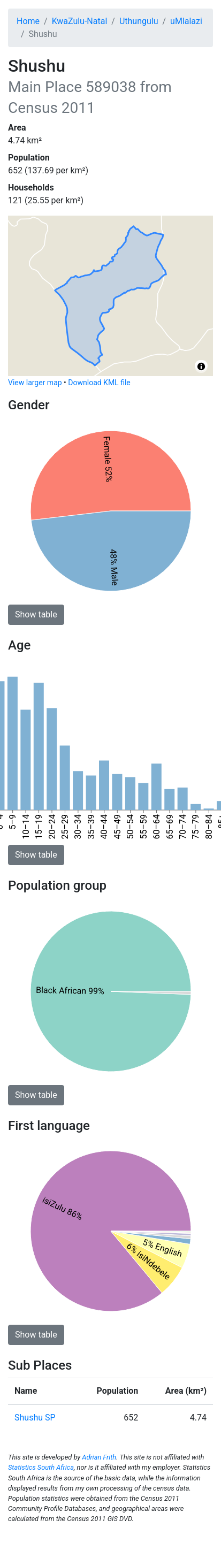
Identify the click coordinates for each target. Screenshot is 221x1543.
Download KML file (99, 382)
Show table (36, 614)
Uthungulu (138, 21)
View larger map (35, 382)
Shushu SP (35, 1417)
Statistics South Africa (41, 1467)
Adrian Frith (99, 1457)
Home (28, 21)
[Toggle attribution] (201, 366)
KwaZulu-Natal (80, 21)
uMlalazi (186, 21)
